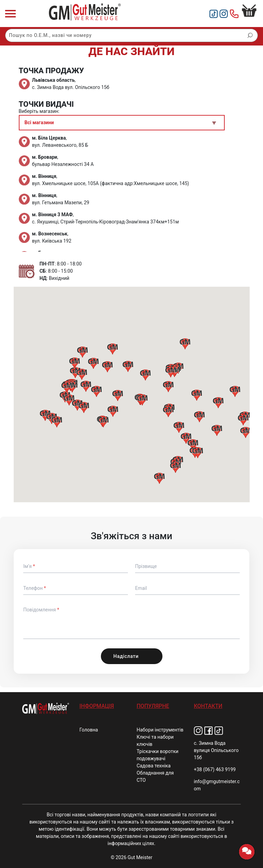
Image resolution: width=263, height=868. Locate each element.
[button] (168, 386)
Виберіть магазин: (39, 111)
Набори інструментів (160, 730)
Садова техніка (154, 765)
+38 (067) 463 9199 (215, 769)
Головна (88, 730)
